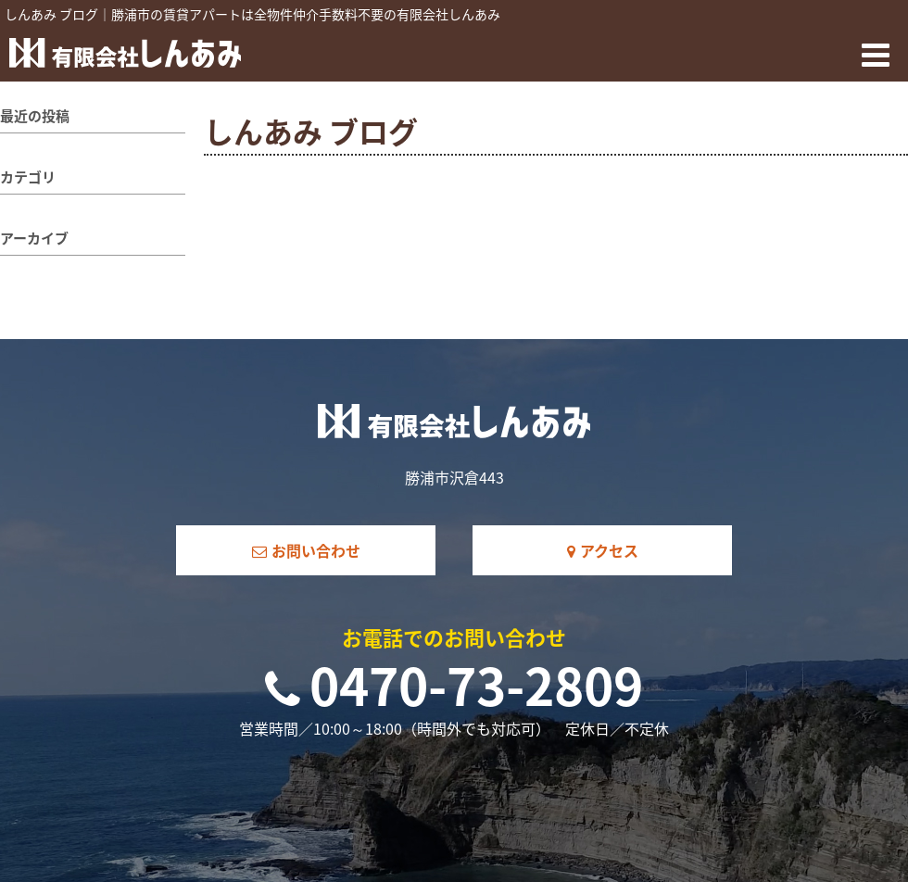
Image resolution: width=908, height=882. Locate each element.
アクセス (602, 550)
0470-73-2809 (454, 685)
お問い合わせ (306, 550)
